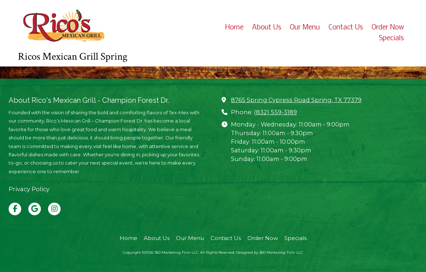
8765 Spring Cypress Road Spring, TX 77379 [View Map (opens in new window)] (296, 99)
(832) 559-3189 (275, 112)
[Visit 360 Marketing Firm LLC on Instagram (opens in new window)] (54, 209)
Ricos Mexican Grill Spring (72, 56)
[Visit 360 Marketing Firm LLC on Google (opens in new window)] (34, 209)
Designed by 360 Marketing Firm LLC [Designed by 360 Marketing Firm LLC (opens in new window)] (269, 252)
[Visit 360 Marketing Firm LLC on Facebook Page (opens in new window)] (15, 209)
